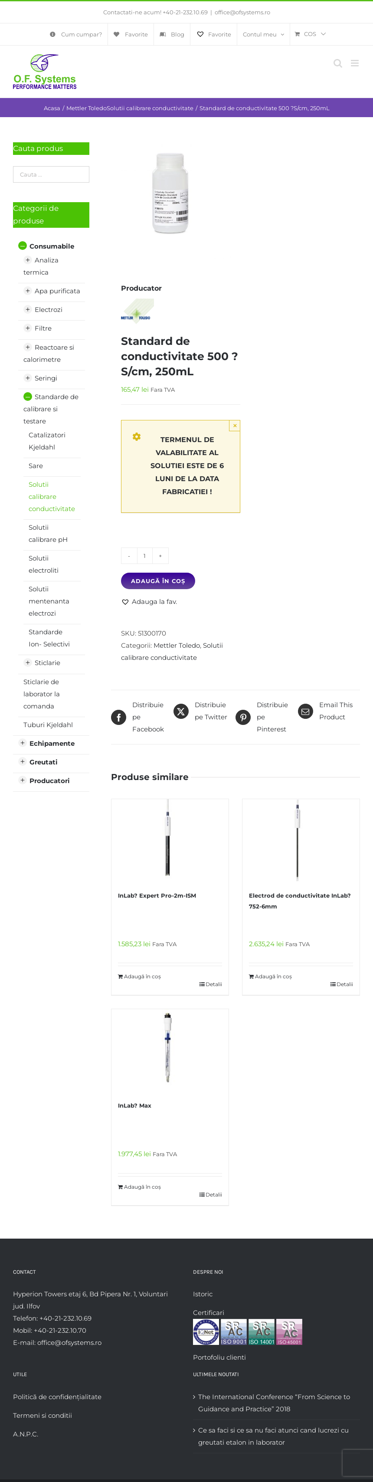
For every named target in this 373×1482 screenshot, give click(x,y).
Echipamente (52, 743)
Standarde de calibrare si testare (51, 409)
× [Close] (235, 425)
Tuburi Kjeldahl (48, 725)
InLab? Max (134, 1105)
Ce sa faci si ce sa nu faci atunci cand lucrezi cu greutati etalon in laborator (273, 1436)
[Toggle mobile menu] (355, 63)
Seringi (46, 378)
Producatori (49, 781)
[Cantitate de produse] (145, 556)
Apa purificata (57, 291)
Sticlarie (47, 663)
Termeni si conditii (42, 1415)
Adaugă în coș (158, 580)
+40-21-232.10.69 (185, 12)
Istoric (203, 1294)
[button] (149, 602)
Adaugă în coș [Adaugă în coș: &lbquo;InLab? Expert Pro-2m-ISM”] (142, 976)
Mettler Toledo (177, 645)
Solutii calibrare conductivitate (52, 496)
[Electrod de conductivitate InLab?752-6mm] (301, 840)
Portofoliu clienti (219, 1357)
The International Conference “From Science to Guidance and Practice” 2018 (274, 1403)
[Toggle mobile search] (338, 63)
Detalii (214, 984)
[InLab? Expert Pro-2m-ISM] (170, 840)
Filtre (43, 328)
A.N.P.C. (25, 1434)
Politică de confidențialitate (57, 1397)
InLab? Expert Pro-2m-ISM (157, 895)
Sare (36, 466)
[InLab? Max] (170, 1050)
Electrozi (48, 309)
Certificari (208, 1312)
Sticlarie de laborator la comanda (41, 694)
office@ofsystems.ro (242, 12)
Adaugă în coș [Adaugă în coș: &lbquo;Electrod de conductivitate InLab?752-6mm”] (273, 976)
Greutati (43, 762)
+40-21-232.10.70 (60, 1330)
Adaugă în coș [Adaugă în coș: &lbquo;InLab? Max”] (142, 1187)
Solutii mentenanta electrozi (49, 601)
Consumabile (51, 246)
